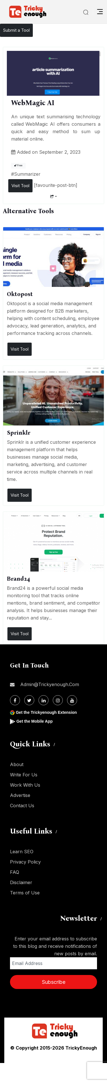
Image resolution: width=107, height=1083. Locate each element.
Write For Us (23, 775)
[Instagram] (58, 700)
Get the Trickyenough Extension (46, 712)
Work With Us (25, 785)
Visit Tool (20, 185)
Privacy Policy (25, 862)
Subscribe (53, 982)
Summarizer (27, 174)
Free (18, 165)
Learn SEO (21, 851)
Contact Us (22, 805)
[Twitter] (29, 700)
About (16, 764)
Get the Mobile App (34, 721)
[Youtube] (72, 700)
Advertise (20, 795)
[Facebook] (15, 700)
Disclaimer (21, 882)
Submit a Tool (16, 30)
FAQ (14, 872)
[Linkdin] (44, 700)
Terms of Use (25, 893)
